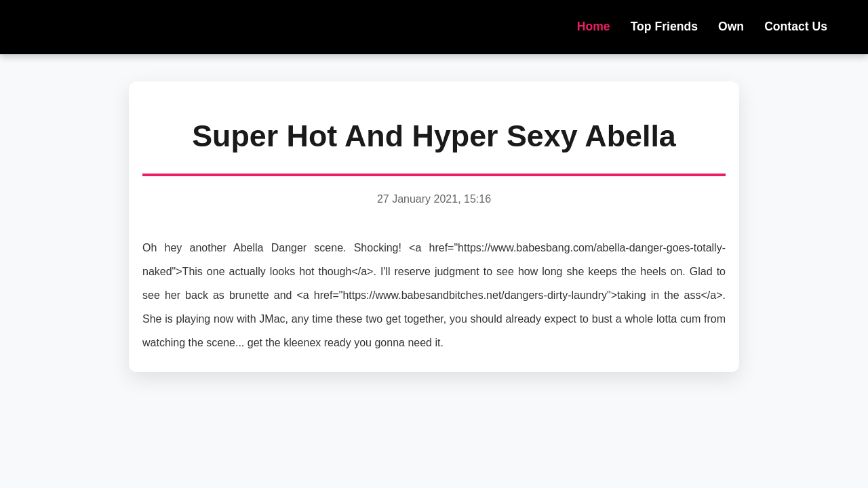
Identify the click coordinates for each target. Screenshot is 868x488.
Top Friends (664, 26)
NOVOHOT (108, 27)
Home (593, 26)
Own (731, 26)
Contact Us (795, 26)
